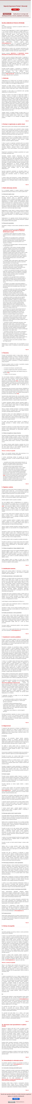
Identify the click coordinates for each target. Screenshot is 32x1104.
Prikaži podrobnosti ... (20, 1101)
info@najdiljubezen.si (6, 43)
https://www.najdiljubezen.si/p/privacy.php (11, 682)
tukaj (8, 372)
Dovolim (16, 1098)
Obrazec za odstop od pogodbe (8, 450)
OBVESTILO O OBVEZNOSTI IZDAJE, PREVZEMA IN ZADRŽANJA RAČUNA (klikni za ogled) (14, 231)
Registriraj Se (7, 14)
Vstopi (16, 9)
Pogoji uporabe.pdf (10, 73)
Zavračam (12, 1101)
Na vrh (27, 120)
